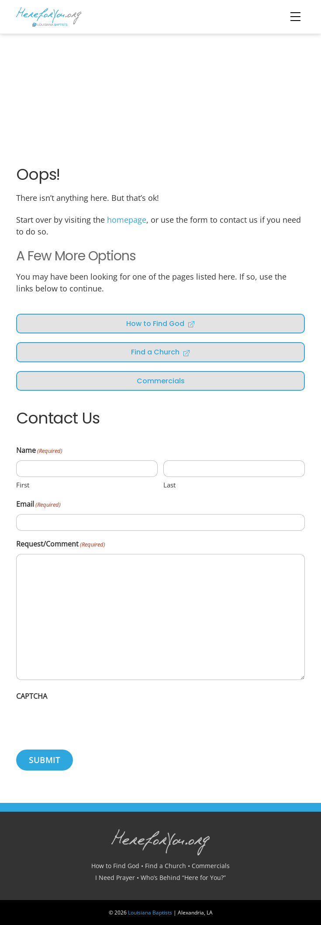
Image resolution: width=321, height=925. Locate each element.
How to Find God (160, 324)
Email (38, 505)
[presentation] (82, 723)
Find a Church (160, 352)
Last (169, 484)
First (22, 484)
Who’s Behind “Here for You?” (183, 877)
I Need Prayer (115, 877)
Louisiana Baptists (150, 912)
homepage (126, 219)
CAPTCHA (31, 696)
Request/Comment (60, 544)
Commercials (161, 381)
